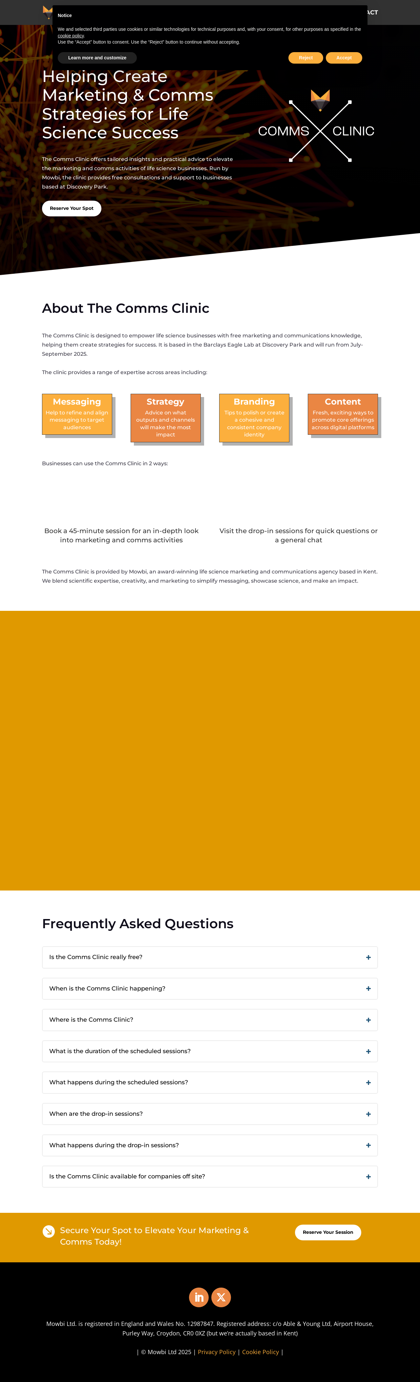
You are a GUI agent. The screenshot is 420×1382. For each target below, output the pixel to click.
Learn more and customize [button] (97, 57)
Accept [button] (344, 57)
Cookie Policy (260, 1352)
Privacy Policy (217, 1352)
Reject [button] (306, 57)
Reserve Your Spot (72, 208)
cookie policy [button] (71, 35)
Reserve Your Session (328, 1232)
